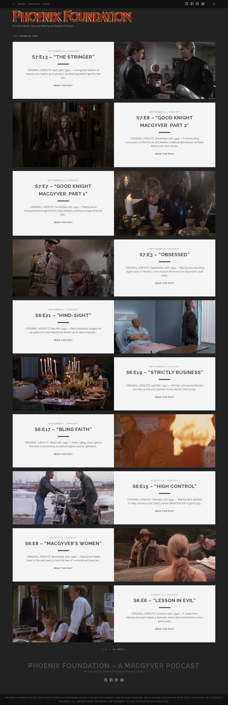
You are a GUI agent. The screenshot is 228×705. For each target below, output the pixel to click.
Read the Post (63, 85)
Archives (34, 4)
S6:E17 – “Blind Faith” (63, 429)
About (22, 4)
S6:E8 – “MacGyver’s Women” (63, 543)
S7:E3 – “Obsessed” (164, 254)
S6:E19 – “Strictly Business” (164, 372)
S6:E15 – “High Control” (165, 486)
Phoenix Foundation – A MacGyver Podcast (114, 666)
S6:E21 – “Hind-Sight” (63, 315)
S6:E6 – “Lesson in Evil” (164, 600)
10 (114, 649)
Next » (121, 649)
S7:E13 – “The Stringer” (63, 57)
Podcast (73, 51)
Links (45, 4)
